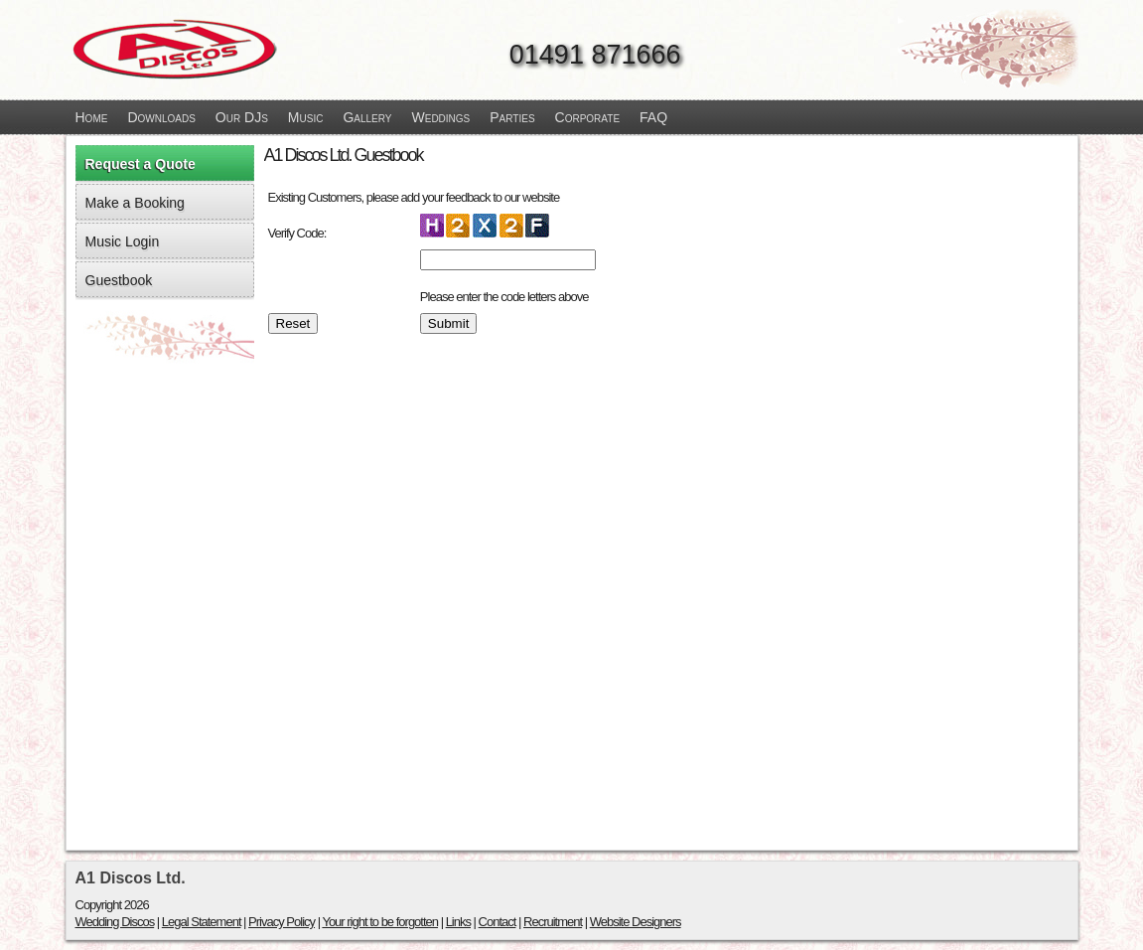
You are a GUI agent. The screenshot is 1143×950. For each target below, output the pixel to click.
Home (91, 117)
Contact (497, 921)
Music (306, 117)
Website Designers (635, 921)
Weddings (441, 117)
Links (458, 921)
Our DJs (241, 117)
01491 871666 (595, 55)
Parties (512, 117)
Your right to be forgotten (380, 921)
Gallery (367, 117)
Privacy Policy (281, 921)
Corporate (588, 117)
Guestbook (119, 280)
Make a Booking (135, 203)
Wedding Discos (115, 921)
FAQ (653, 117)
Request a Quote (140, 164)
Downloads (161, 117)
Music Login (122, 241)
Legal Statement (201, 921)
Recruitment (552, 921)
